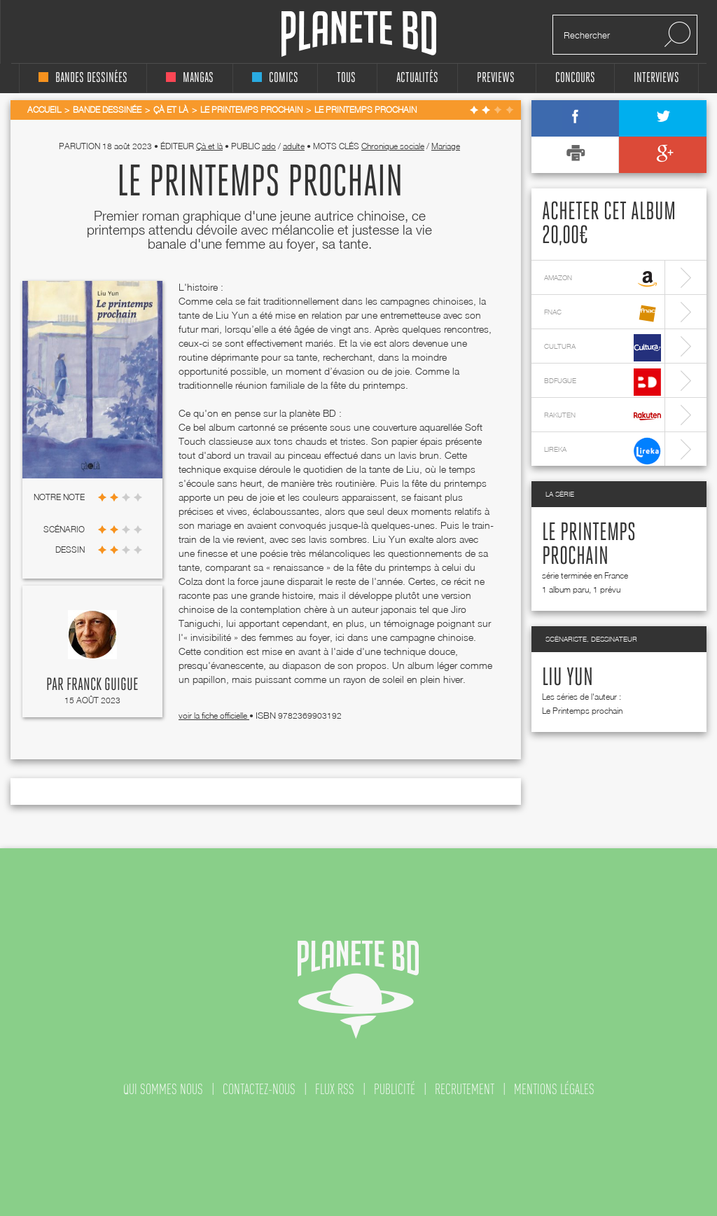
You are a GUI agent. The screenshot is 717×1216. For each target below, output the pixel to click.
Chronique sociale (392, 146)
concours (575, 78)
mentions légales (554, 1089)
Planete (358, 34)
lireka (602, 450)
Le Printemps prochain (582, 710)
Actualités (417, 78)
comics (275, 78)
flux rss (334, 1089)
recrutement (464, 1089)
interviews (656, 78)
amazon (602, 279)
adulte (294, 146)
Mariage (445, 146)
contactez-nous (259, 1089)
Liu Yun (567, 678)
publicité (394, 1089)
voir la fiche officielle (214, 715)
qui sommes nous (163, 1089)
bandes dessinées (83, 78)
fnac (602, 313)
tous (346, 78)
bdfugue (602, 382)
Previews (496, 78)
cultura (602, 347)
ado (269, 146)
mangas (190, 78)
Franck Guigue (103, 685)
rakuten (602, 416)
